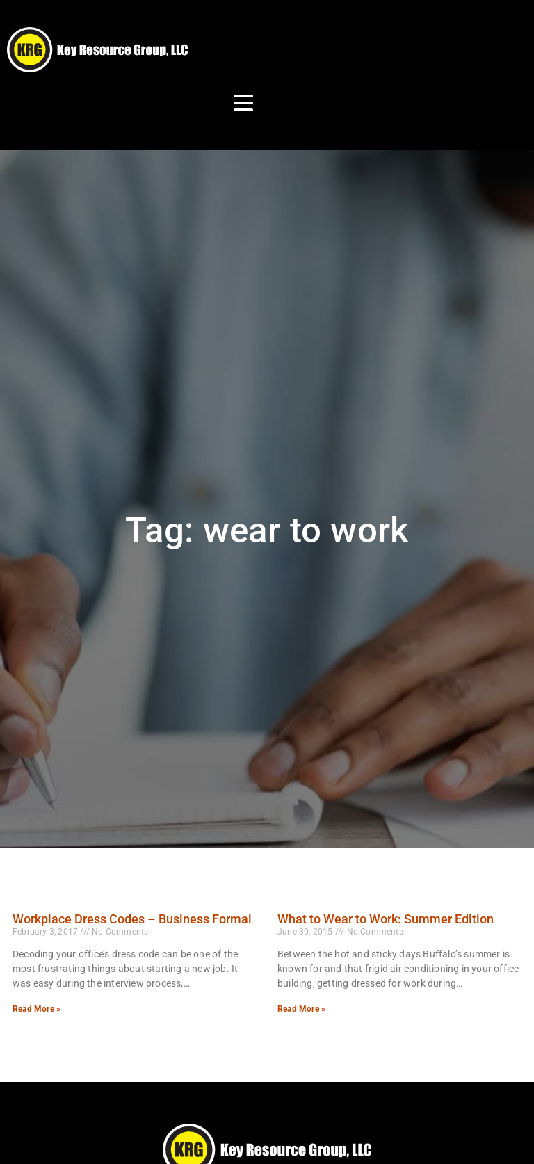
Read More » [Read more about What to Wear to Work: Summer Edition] (301, 1009)
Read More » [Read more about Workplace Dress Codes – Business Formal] (36, 1009)
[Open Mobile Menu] (243, 103)
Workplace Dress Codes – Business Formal (132, 919)
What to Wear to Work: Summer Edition (385, 919)
